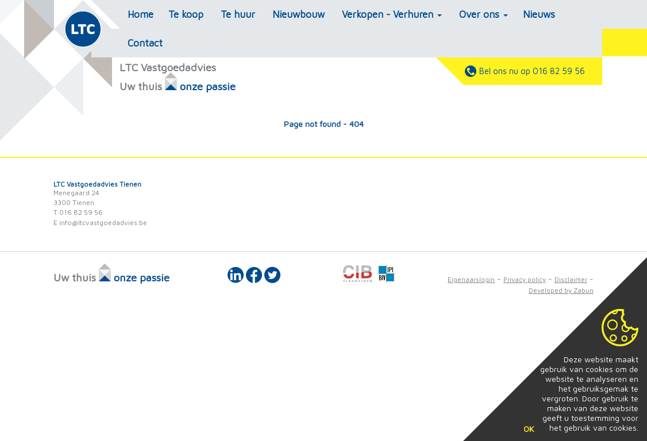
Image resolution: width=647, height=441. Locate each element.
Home (140, 14)
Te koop (185, 14)
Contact (145, 43)
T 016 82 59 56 (78, 212)
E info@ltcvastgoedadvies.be (100, 222)
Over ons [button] (483, 14)
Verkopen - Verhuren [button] (392, 14)
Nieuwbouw (298, 14)
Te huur (238, 14)
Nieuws (539, 14)
